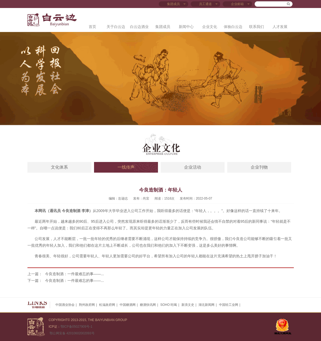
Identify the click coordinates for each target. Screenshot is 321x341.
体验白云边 (233, 27)
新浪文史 (187, 305)
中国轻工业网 (228, 305)
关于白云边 (116, 27)
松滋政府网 (107, 305)
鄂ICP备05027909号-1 (76, 326)
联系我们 (256, 27)
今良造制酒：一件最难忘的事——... (74, 274)
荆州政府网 (87, 305)
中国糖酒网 (128, 305)
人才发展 (280, 27)
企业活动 (192, 167)
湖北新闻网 (206, 305)
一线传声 (126, 167)
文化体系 (59, 167)
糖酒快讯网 (148, 305)
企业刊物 (259, 167)
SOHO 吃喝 (168, 305)
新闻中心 (186, 27)
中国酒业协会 (65, 305)
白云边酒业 (139, 27)
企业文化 (209, 27)
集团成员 (162, 27)
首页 (92, 27)
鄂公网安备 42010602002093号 (72, 333)
